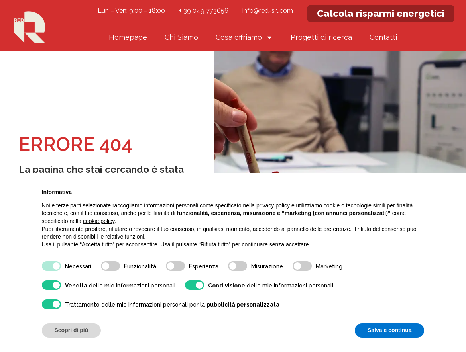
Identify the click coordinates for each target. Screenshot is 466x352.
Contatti (383, 37)
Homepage (128, 37)
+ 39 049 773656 (203, 10)
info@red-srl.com (267, 10)
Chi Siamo (181, 37)
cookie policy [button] (98, 221)
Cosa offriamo (244, 37)
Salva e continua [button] (389, 330)
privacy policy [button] (273, 205)
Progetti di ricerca (321, 37)
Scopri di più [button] (71, 330)
